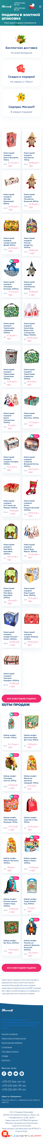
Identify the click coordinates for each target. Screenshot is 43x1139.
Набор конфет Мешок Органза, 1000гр (11, 861)
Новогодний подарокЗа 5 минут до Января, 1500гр (10, 503)
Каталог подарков (10, 1034)
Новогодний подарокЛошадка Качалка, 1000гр (11, 284)
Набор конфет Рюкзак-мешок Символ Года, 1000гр (10, 901)
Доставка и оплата (10, 1052)
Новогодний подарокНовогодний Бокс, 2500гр (29, 591)
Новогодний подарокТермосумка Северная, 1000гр (9, 326)
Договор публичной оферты (14, 1020)
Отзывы (5, 1056)
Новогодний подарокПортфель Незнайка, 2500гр (9, 591)
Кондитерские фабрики (12, 1043)
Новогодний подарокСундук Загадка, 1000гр (11, 459)
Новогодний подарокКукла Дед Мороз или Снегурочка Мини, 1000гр (30, 326)
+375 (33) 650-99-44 (14, 1089)
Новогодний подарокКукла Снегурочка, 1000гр (9, 416)
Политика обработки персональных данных (21, 1023)
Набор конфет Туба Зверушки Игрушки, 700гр (11, 820)
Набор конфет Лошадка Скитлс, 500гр (10, 778)
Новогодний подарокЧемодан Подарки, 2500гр (11, 676)
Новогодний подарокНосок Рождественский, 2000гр (31, 503)
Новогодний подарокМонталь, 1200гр (31, 416)
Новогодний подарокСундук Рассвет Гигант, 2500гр (11, 634)
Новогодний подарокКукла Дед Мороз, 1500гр (30, 547)
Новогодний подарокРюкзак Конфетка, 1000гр (29, 240)
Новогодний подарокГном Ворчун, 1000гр (29, 284)
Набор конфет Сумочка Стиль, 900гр (31, 820)
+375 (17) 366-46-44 (19, 4)
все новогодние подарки (21, 699)
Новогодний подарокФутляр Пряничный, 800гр (9, 197)
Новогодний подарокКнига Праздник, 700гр (11, 155)
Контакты (6, 1060)
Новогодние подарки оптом (14, 1038)
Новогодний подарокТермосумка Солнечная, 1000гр (9, 372)
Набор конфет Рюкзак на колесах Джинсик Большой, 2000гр (31, 943)
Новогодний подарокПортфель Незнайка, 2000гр (9, 547)
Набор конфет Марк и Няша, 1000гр (30, 861)
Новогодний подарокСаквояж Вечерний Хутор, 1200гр (31, 459)
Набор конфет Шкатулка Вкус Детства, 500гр (31, 737)
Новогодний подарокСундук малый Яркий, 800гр (10, 240)
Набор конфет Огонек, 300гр (10, 736)
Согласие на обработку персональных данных (19, 1026)
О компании (7, 1047)
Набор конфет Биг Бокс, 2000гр (11, 942)
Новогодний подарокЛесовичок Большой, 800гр (31, 197)
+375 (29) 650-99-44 (20, 9)
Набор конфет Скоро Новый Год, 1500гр (30, 901)
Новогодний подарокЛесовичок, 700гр (29, 155)
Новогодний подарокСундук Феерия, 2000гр (31, 634)
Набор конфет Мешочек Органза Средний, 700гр (31, 778)
